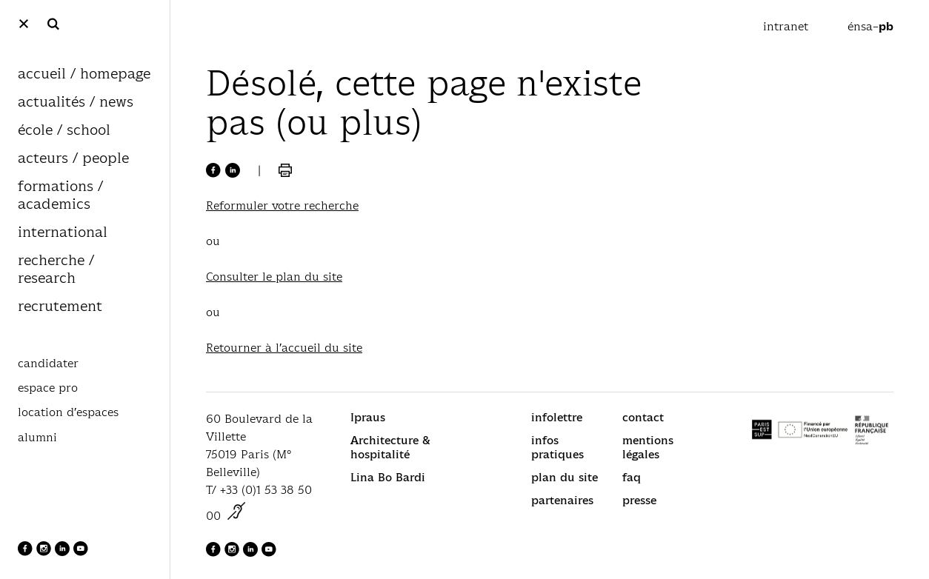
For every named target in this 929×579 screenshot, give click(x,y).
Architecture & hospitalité (390, 447)
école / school (64, 130)
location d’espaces (68, 412)
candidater (48, 363)
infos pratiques (557, 447)
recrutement (60, 307)
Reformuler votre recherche (282, 205)
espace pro (48, 388)
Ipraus (367, 417)
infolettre (556, 417)
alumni (37, 437)
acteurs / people (73, 159)
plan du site (564, 477)
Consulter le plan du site (274, 276)
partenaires (562, 500)
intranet (787, 26)
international (62, 233)
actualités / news (75, 102)
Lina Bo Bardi (387, 477)
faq (631, 477)
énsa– (870, 26)
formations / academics (60, 196)
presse (639, 500)
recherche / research (56, 270)
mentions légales (647, 447)
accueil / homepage (84, 74)
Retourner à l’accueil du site (284, 347)
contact (643, 417)
